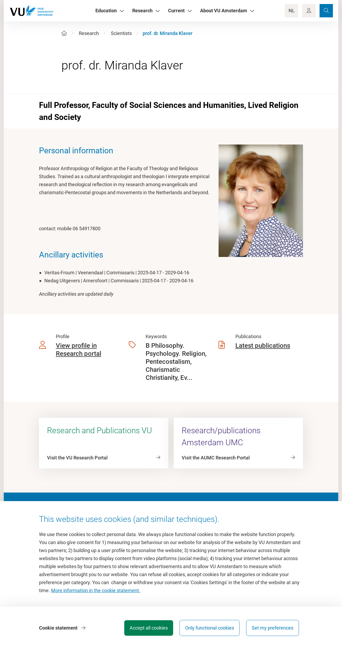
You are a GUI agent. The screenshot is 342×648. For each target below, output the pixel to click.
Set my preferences (272, 628)
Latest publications (262, 345)
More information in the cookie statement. (95, 590)
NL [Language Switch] (292, 10)
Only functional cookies (209, 628)
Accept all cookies (149, 628)
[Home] (64, 33)
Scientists (121, 33)
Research (89, 33)
